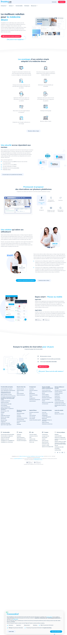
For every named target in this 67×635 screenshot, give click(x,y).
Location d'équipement (46, 416)
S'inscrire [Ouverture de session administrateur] (62, 2)
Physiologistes (57, 397)
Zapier (2, 414)
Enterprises (4, 5)
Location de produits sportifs (35, 419)
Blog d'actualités (45, 442)
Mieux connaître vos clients (6, 394)
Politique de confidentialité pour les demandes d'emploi (60, 443)
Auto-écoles (57, 412)
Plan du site (31, 442)
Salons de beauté (20, 393)
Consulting (19, 416)
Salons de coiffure (20, 390)
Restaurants (44, 418)
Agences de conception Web (47, 402)
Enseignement (32, 386)
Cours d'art (44, 412)
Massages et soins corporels (60, 390)
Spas (18, 391)
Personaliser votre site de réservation (8, 395)
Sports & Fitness (33, 410)
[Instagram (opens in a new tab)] (65, 452)
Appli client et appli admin (6, 424)
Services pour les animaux (22, 418)
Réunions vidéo (4, 420)
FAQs (30, 437)
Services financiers (45, 396)
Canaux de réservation (5, 437)
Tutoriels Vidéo (32, 439)
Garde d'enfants (32, 401)
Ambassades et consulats (47, 391)
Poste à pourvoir (45, 440)
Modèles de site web (5, 439)
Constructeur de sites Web (6, 403)
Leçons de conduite (59, 410)
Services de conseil (20, 413)
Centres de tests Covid (59, 400)
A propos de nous (45, 436)
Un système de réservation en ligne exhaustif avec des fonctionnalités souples (8, 398)
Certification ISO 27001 (59, 447)
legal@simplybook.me (37, 458)
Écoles (30, 391)
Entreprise (19, 436)
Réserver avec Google (5, 417)
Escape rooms (44, 413)
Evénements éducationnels (34, 399)
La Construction (45, 403)
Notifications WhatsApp (5, 423)
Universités (31, 388)
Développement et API (21, 439)
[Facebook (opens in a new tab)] (56, 452)
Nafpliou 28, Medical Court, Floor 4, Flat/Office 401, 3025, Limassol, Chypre (31, 456)
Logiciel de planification (5, 407)
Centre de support (33, 434)
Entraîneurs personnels (34, 412)
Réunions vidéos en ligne (33, 131)
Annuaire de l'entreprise (21, 440)
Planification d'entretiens (47, 397)
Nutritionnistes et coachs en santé (60, 406)
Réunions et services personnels (21, 411)
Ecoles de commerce (33, 390)
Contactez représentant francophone (26, 280)
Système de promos (5, 402)
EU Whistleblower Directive (37, 459)
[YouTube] (63, 452)
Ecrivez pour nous (45, 443)
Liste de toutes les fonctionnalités (7, 434)
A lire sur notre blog (41, 203)
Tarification (26, 5)
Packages (3, 412)
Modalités (57, 434)
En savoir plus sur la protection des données (12, 174)
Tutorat (30, 396)
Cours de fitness (32, 415)
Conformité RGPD (58, 436)
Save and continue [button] (56, 631)
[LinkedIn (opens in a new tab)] (60, 452)
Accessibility (57, 448)
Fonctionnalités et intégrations (7, 436)
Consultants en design (21, 421)
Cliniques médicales (59, 393)
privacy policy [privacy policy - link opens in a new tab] (49, 616)
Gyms (30, 413)
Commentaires (45, 434)
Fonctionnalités (19, 5)
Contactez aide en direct (44, 280)
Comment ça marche (33, 436)
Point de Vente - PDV (5, 411)
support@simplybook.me (18, 458)
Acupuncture (57, 396)
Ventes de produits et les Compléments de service (6, 392)
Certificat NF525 (58, 450)
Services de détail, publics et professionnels (47, 387)
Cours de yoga (32, 416)
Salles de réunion (45, 422)
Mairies (43, 393)
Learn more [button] (11, 631)
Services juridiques (46, 399)
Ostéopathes (57, 394)
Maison (18, 422)
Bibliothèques (32, 393)
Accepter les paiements (5, 400)
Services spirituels (20, 419)
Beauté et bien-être (21, 386)
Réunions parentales (33, 395)
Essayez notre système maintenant (12, 36)
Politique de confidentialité (60, 437)
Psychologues (57, 399)
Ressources (34, 5)
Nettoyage (19, 424)
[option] (18, 205)
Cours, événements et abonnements (8, 390)
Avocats (43, 400)
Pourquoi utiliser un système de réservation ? (7, 409)
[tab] (41, 200)
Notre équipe (44, 437)
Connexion (54, 2)
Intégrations (3, 421)
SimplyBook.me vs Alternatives (7, 442)
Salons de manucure (21, 395)
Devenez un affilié (45, 445)
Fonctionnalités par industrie (6, 388)
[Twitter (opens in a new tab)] (58, 452)
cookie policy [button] (15, 619)
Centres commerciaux (46, 390)
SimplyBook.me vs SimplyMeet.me (7, 440)
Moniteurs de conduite (59, 413)
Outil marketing (4, 405)
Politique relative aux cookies (60, 441)
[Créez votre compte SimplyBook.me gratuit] (43, 366)
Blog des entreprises (33, 440)
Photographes (45, 415)
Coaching (19, 415)
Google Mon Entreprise (5, 415)
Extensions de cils (20, 388)
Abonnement (3, 418)
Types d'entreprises (21, 437)
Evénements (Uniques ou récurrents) (47, 420)
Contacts (43, 439)
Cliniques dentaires (58, 391)
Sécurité (56, 445)
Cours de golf (32, 418)
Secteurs (11, 5)
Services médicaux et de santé (59, 387)
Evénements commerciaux (47, 423)
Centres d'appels (45, 394)
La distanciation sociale (59, 402)
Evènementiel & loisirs (47, 410)
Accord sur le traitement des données (60, 439)
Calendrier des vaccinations (60, 403)
